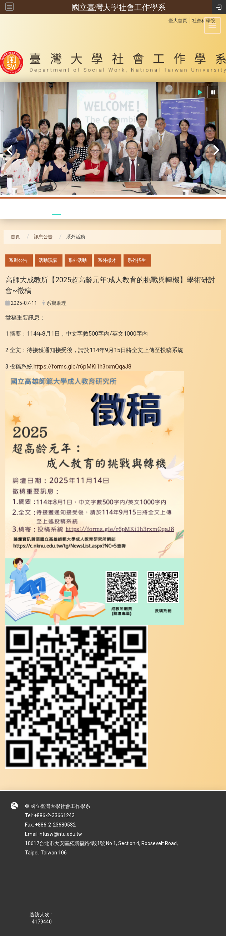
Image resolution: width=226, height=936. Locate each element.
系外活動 (77, 260)
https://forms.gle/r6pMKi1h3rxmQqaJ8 (82, 366)
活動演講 (48, 260)
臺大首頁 (178, 20)
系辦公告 (18, 260)
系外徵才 (107, 260)
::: (164, 19)
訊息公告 (43, 236)
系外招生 (136, 260)
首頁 (15, 236)
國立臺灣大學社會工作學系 (118, 7)
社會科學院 (203, 20)
